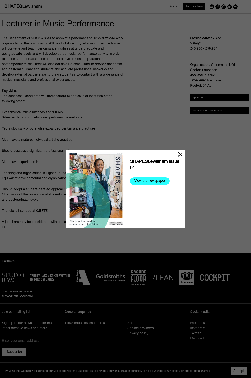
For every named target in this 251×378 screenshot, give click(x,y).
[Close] (180, 154)
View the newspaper (149, 181)
